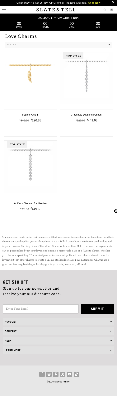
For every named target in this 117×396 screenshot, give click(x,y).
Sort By (58, 45)
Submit (97, 309)
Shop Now (94, 3)
